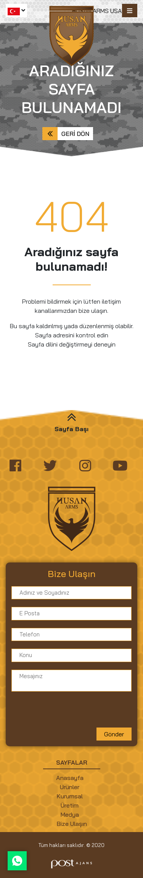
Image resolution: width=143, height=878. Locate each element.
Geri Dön (75, 133)
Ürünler (69, 787)
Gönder (114, 734)
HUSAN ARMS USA (97, 11)
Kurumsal (69, 796)
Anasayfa (70, 778)
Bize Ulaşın (71, 823)
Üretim (70, 805)
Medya (69, 814)
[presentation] (69, 713)
